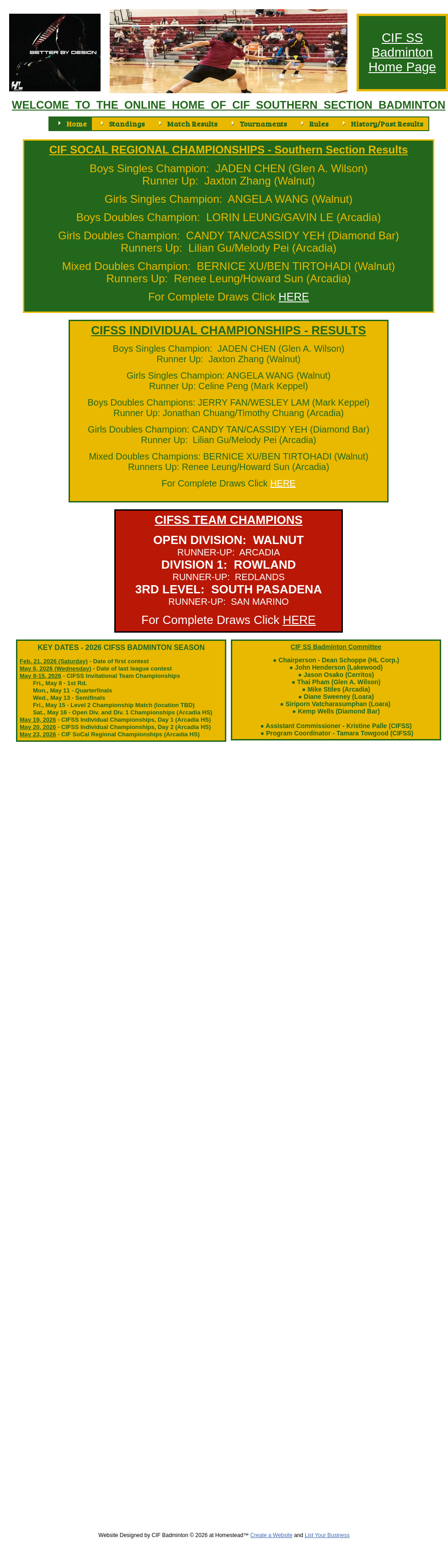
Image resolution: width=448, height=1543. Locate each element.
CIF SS (402, 38)
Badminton (402, 52)
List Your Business (327, 1535)
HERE (283, 483)
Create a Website (271, 1535)
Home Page (402, 67)
